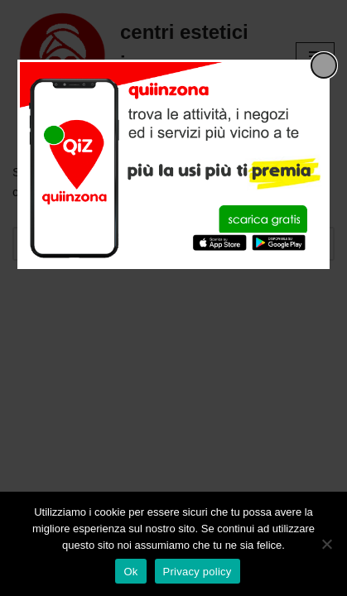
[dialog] (173, 164)
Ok (130, 571)
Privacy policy (197, 571)
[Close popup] (323, 65)
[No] (326, 544)
